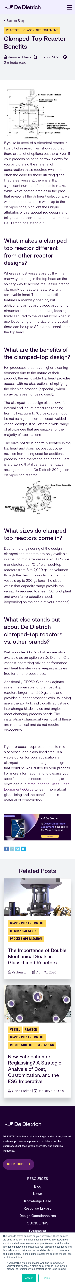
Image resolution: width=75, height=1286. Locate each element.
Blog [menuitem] (37, 1186)
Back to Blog (14, 21)
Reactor (12, 30)
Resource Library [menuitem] (38, 1208)
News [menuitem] (37, 1193)
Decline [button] (46, 1278)
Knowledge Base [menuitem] (37, 1201)
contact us (51, 778)
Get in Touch (16, 1164)
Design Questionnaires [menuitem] (37, 1215)
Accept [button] (29, 1278)
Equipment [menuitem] (37, 1231)
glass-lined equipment (40, 30)
